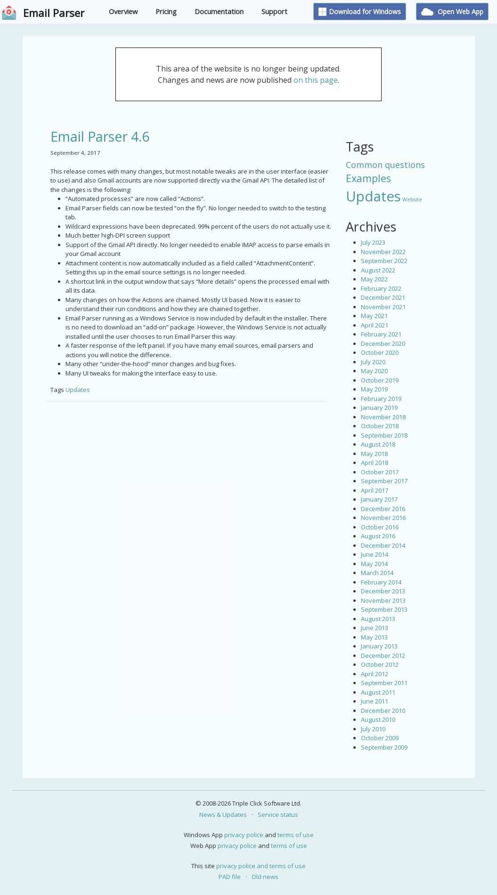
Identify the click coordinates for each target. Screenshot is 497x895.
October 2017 (380, 472)
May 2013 (374, 637)
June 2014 (374, 554)
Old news (265, 876)
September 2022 (384, 260)
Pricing (166, 11)
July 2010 (373, 729)
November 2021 (383, 307)
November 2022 (383, 252)
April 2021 (374, 325)
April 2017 (374, 490)
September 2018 (384, 435)
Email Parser (53, 13)
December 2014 (383, 545)
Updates (77, 389)
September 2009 (384, 747)
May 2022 (374, 279)
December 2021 (383, 297)
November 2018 (383, 417)
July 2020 (373, 362)
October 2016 (380, 527)
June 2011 (374, 701)
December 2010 (383, 710)
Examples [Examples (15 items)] (368, 178)
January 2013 (379, 646)
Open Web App (452, 11)
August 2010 (378, 719)
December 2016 (383, 508)
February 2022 (381, 288)
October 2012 (380, 664)
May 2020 (374, 371)
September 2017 (384, 481)
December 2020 (383, 343)
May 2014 (374, 563)
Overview (123, 11)
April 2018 (374, 462)
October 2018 (380, 426)
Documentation (219, 11)
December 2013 (383, 591)
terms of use (295, 835)
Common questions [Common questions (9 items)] (385, 164)
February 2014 (381, 582)
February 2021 (381, 334)
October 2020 (380, 352)
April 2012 (374, 674)
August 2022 (378, 270)
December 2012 (383, 655)
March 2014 (377, 572)
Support (274, 11)
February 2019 (381, 398)
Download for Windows (359, 11)
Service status (278, 814)
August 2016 (378, 536)
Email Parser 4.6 (99, 136)
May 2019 (374, 389)
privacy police (243, 835)
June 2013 (374, 627)
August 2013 (378, 619)
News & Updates (223, 814)
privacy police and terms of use (261, 866)
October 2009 (380, 738)
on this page (315, 80)
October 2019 (380, 380)
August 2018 (378, 444)
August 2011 (378, 692)
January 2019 (379, 407)
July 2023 (373, 242)
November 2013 (383, 600)
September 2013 (384, 609)
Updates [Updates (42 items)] (373, 196)
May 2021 (374, 316)
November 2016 (383, 517)
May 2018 (374, 453)
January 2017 (379, 499)
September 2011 (384, 683)
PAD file (230, 876)
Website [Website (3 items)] (412, 199)
